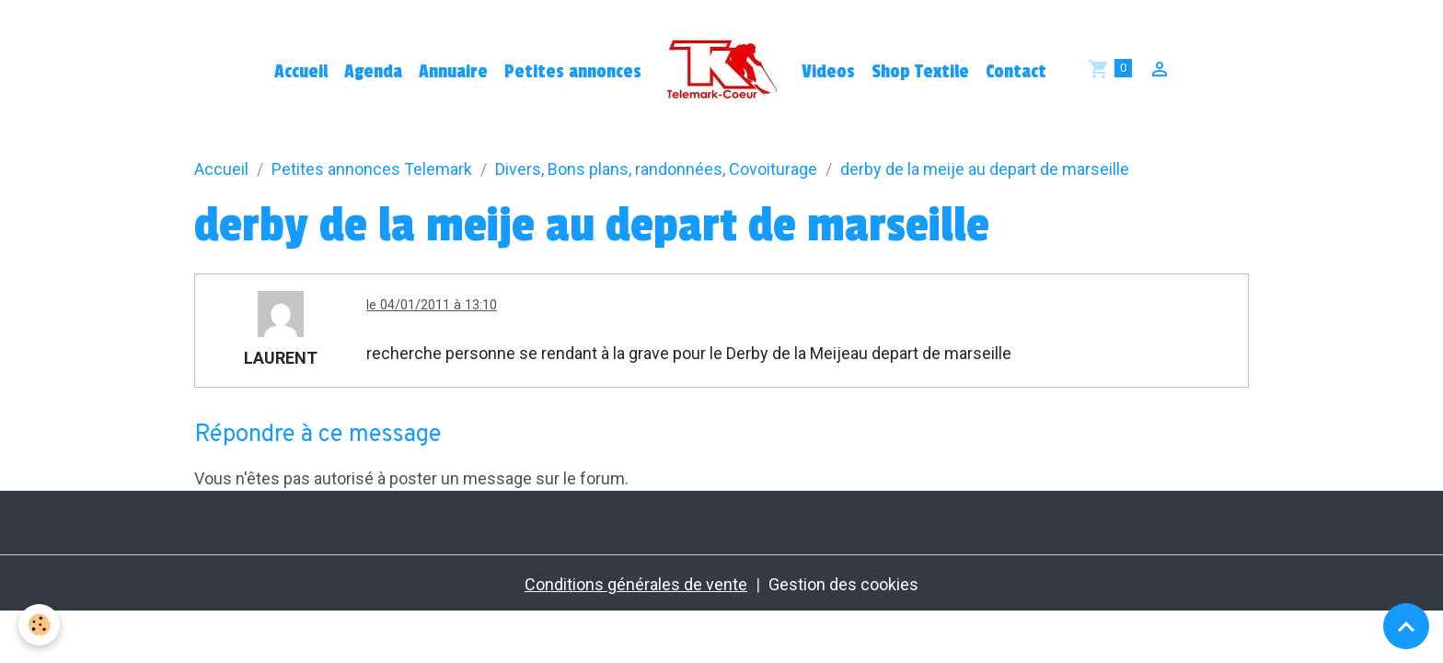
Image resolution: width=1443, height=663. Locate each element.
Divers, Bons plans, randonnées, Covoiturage (656, 169)
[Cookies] (39, 625)
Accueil (301, 72)
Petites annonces (572, 72)
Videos (828, 72)
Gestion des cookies (843, 584)
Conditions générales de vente (636, 584)
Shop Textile (920, 72)
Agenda (373, 72)
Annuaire (453, 72)
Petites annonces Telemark (371, 169)
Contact (1016, 72)
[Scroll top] (1406, 626)
